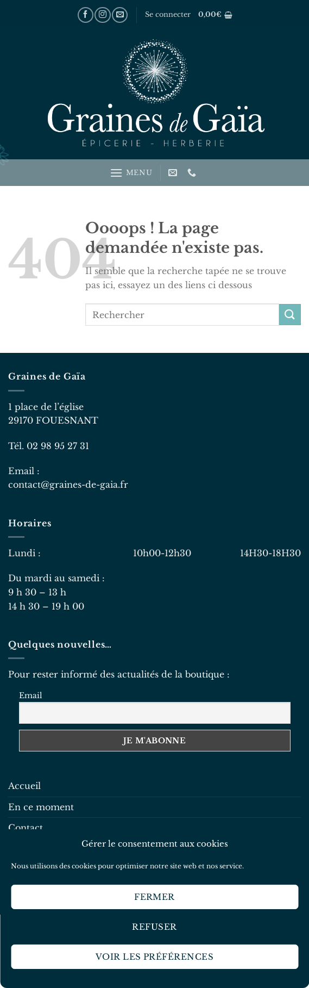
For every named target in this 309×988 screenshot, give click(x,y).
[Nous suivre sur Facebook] (85, 15)
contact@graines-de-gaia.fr (68, 484)
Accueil (24, 785)
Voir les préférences (154, 957)
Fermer (154, 897)
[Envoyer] (290, 314)
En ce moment (41, 806)
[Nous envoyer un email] (120, 15)
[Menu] (131, 172)
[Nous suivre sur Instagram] (102, 15)
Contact (25, 827)
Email (30, 695)
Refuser (154, 927)
